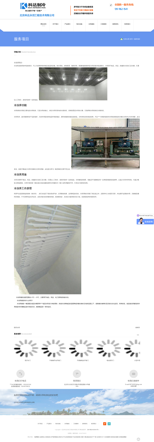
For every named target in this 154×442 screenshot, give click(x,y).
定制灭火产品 (62, 437)
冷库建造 (91, 24)
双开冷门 (28, 360)
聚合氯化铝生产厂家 (90, 437)
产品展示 (67, 24)
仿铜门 (82, 437)
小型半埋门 (138, 360)
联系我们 (127, 24)
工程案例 (103, 24)
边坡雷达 (42, 437)
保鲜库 (137, 327)
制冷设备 (79, 24)
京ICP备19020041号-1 (93, 429)
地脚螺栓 (36, 437)
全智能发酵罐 (122, 437)
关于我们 (55, 24)
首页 (131, 39)
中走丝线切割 (76, 437)
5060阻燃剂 (107, 437)
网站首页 (44, 25)
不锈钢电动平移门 (83, 360)
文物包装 (47, 437)
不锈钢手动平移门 (55, 360)
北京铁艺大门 (100, 437)
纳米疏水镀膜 (114, 437)
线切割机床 (69, 437)
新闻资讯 (115, 24)
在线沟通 (133, 386)
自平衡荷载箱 (54, 437)
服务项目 (137, 39)
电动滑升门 (110, 360)
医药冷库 (17, 327)
